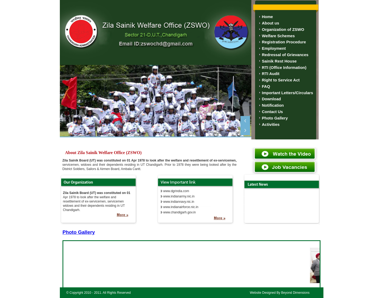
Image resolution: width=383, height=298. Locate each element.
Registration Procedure (284, 42)
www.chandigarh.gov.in (179, 212)
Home (267, 16)
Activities (271, 124)
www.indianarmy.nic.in (179, 196)
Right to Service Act (281, 80)
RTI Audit (271, 73)
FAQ (266, 86)
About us (270, 23)
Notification (273, 105)
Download (271, 99)
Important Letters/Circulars (287, 92)
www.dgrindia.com (176, 191)
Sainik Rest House (279, 61)
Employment (274, 48)
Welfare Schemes (278, 36)
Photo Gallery (275, 118)
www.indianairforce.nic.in (180, 207)
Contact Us (272, 111)
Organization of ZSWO (283, 29)
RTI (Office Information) (284, 67)
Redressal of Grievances (285, 54)
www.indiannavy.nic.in (178, 202)
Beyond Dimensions (295, 293)
